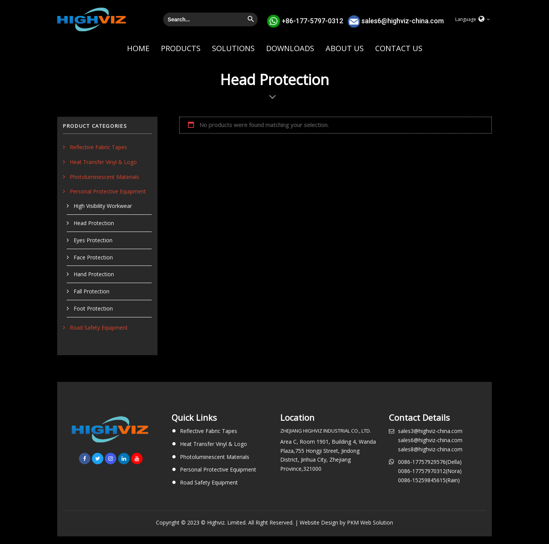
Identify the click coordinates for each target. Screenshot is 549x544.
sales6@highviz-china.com (402, 20)
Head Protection (94, 223)
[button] (472, 19)
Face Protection (93, 257)
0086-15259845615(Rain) (429, 480)
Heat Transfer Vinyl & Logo (103, 162)
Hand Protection (94, 274)
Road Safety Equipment (99, 327)
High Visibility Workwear (103, 205)
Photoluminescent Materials (104, 176)
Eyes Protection (93, 240)
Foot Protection (93, 308)
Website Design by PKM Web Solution (346, 522)
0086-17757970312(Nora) (430, 471)
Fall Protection (91, 291)
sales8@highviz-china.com (430, 449)
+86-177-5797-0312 (312, 20)
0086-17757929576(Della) (430, 461)
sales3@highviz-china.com (430, 431)
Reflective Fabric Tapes (98, 147)
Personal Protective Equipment (108, 191)
